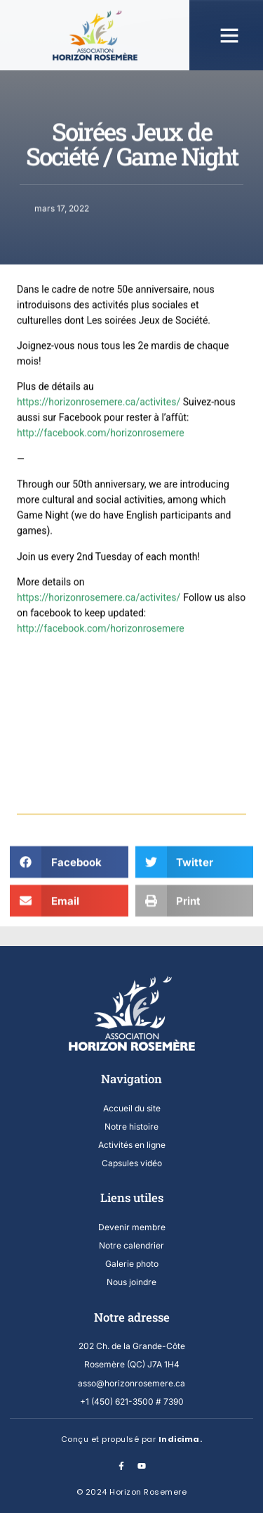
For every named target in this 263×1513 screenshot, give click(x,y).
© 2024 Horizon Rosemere (131, 1492)
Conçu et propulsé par (132, 1439)
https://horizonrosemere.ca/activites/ (98, 566)
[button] (229, 35)
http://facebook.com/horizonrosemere (100, 597)
